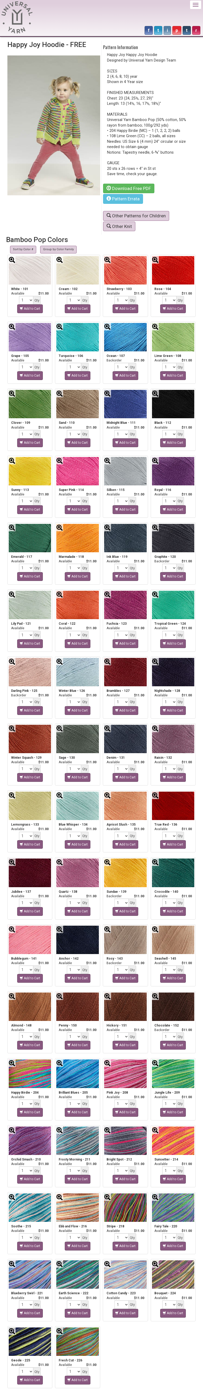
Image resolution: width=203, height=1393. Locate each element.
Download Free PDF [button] (129, 188)
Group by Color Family (58, 249)
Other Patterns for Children (136, 215)
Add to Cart (30, 308)
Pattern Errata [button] (123, 198)
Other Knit (119, 226)
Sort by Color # (23, 249)
